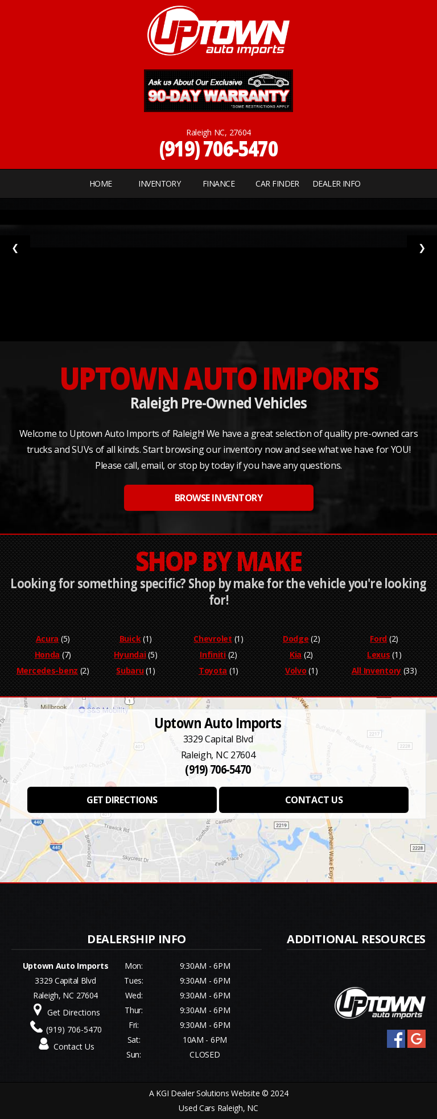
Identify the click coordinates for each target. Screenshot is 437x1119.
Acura (47, 638)
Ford (378, 638)
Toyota (213, 670)
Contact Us (73, 1046)
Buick (130, 638)
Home (100, 183)
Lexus (378, 654)
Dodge (296, 638)
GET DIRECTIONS (121, 800)
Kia (296, 654)
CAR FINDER (277, 183)
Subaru (129, 670)
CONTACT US (314, 800)
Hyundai (130, 654)
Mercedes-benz (47, 670)
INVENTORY (159, 183)
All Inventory (376, 670)
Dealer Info (336, 183)
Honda (47, 654)
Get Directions (73, 1012)
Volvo (296, 670)
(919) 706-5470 (218, 148)
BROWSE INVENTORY (218, 498)
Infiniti (213, 654)
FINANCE (218, 183)
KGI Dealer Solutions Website (207, 1093)
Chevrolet (212, 638)
